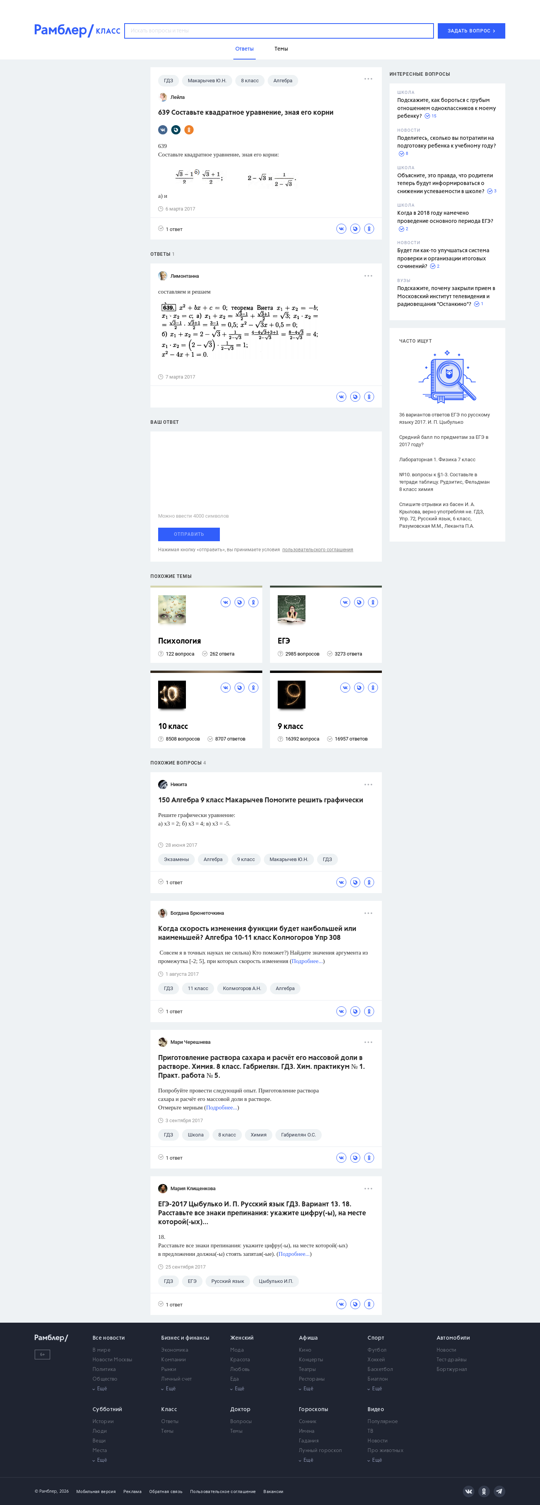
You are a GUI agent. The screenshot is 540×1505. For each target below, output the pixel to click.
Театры (307, 1369)
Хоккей (376, 1359)
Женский (242, 1338)
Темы (167, 1431)
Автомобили (453, 1338)
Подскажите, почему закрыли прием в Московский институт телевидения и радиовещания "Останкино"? (446, 296)
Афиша (308, 1338)
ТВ (370, 1431)
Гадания (309, 1441)
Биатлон (378, 1379)
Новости (447, 1350)
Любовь (240, 1369)
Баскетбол (380, 1369)
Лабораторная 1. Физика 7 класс (437, 459)
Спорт (376, 1338)
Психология (179, 641)
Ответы (170, 1421)
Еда (234, 1379)
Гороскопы (314, 1409)
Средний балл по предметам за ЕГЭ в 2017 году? (443, 440)
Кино (305, 1350)
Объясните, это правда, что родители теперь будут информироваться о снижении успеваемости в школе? (445, 183)
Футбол (377, 1350)
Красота (240, 1359)
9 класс (290, 727)
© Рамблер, (46, 1491)
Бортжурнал (452, 1369)
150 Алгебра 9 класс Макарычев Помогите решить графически (260, 800)
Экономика (174, 1350)
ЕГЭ (284, 641)
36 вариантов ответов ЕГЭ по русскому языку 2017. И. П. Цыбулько (444, 418)
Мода (237, 1350)
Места (100, 1450)
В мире (101, 1350)
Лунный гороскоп (320, 1450)
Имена (307, 1431)
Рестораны (312, 1379)
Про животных (385, 1450)
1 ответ (170, 229)
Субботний (107, 1409)
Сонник (308, 1421)
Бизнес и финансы (185, 1338)
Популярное (383, 1421)
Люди (100, 1431)
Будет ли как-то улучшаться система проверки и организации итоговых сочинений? (443, 258)
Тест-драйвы (452, 1359)
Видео (376, 1409)
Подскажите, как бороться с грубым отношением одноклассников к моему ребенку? (446, 108)
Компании (173, 1359)
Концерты (311, 1359)
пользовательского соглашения (317, 549)
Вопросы (241, 1421)
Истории (103, 1421)
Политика (104, 1369)
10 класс (173, 727)
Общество (105, 1379)
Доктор (240, 1409)
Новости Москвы (112, 1359)
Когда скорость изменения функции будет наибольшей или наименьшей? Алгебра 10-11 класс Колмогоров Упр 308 (257, 933)
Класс (169, 1409)
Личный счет (176, 1379)
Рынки (168, 1369)
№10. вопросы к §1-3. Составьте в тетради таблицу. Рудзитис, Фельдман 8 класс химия (444, 482)
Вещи (99, 1441)
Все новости (109, 1338)
